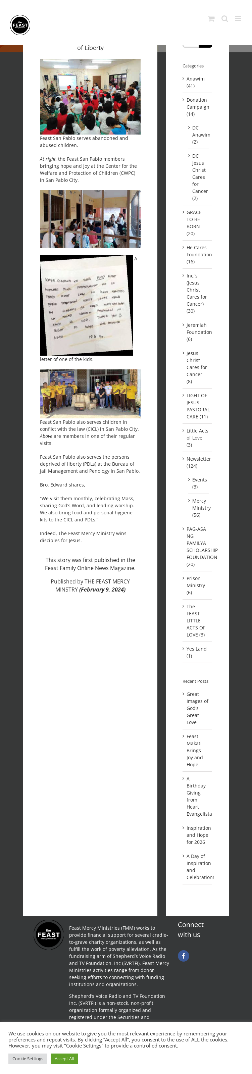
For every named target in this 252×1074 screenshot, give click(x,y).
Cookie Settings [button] (27, 1059)
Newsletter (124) (198, 462)
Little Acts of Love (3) (197, 437)
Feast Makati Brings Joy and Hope (195, 750)
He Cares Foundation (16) (198, 254)
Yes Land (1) (197, 652)
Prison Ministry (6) (196, 585)
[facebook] (183, 956)
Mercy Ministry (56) (198, 508)
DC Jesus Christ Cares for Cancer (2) (198, 177)
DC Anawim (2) (198, 134)
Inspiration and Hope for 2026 (199, 835)
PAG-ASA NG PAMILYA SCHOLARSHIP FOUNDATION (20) (198, 546)
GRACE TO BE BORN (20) (194, 223)
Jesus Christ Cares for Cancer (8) (197, 367)
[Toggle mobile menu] (238, 18)
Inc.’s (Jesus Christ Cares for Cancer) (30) (197, 293)
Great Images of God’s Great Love (197, 708)
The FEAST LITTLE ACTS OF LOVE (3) (196, 620)
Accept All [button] (64, 1059)
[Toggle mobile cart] (211, 18)
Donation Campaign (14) (198, 107)
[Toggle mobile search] (224, 18)
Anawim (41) (196, 82)
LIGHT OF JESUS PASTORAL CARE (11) (198, 406)
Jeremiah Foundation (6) (198, 332)
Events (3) (198, 483)
